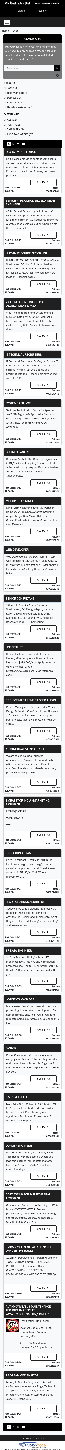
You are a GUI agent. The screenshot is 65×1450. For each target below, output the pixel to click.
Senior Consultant (20, 598)
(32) (9, 83)
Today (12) (13, 124)
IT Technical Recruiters (24, 354)
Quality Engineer (19, 1146)
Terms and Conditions (33, 1438)
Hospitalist (14, 647)
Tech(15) (12, 88)
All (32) (12, 119)
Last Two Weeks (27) (20, 134)
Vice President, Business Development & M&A (24, 304)
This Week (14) (16, 129)
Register (42, 10)
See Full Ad (43, 182)
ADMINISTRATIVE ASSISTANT (25, 749)
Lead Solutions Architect (25, 902)
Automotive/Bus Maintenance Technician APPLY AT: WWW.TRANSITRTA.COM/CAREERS (28, 1310)
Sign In (22, 10)
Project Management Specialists (31, 700)
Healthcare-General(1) (19, 107)
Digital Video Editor (21, 152)
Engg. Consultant (19, 853)
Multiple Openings (20, 501)
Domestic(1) (14, 97)
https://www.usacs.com (20, 670)
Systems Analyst (18, 403)
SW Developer (16, 1097)
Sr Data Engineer (19, 950)
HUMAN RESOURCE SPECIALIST (26, 253)
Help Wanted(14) (17, 92)
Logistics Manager (20, 999)
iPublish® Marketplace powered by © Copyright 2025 (32, 1444)
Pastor (11, 1048)
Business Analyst (19, 452)
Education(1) (14, 102)
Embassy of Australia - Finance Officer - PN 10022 (29, 1249)
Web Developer (17, 549)
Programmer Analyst (22, 1375)
